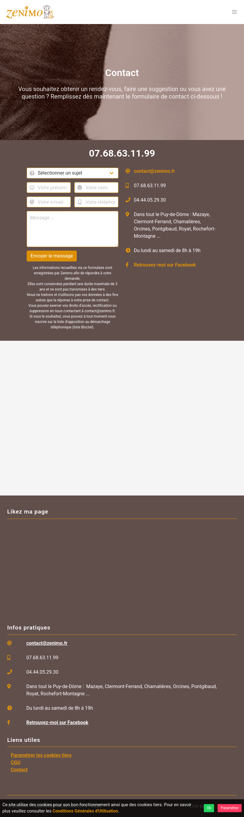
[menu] (234, 12)
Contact (19, 770)
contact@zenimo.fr (154, 171)
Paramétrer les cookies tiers (41, 755)
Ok (209, 808)
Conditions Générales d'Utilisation (85, 811)
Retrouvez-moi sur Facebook (165, 265)
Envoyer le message (52, 256)
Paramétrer (230, 808)
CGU (15, 762)
